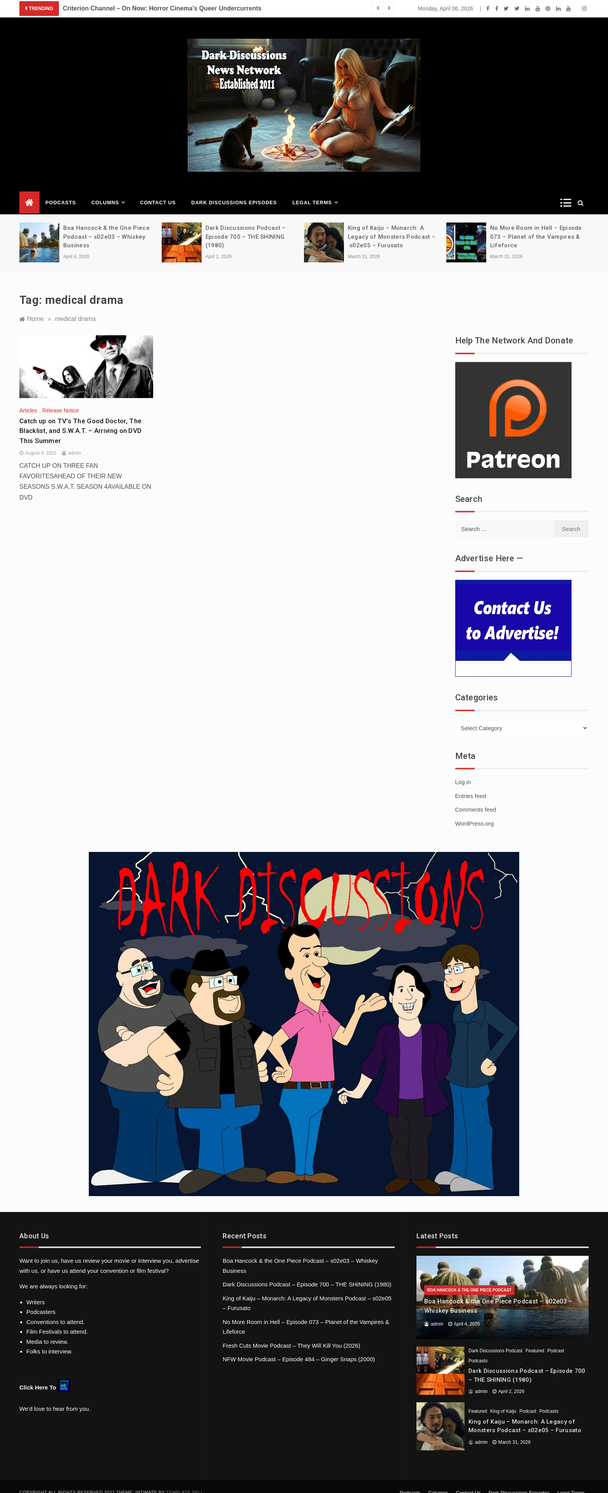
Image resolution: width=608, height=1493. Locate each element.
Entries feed (470, 784)
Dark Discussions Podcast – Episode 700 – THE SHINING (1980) (246, 225)
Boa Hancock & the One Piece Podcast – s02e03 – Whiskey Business (106, 225)
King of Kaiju (503, 1399)
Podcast (555, 1339)
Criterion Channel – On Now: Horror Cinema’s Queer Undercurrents (162, 8)
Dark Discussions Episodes (234, 191)
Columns (108, 191)
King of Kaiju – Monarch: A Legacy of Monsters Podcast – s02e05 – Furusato (391, 225)
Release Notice (60, 399)
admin (74, 441)
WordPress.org (474, 812)
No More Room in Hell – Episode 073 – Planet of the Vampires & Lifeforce (536, 225)
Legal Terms (314, 191)
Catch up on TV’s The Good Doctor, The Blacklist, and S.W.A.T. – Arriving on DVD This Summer (80, 419)
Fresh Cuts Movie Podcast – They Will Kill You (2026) (291, 1334)
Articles (28, 399)
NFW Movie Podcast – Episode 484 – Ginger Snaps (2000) (299, 1347)
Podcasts (60, 191)
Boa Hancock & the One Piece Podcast (469, 1278)
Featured (534, 1339)
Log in (463, 770)
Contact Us (158, 191)
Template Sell (185, 1480)
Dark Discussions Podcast (495, 1339)
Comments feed (475, 798)
